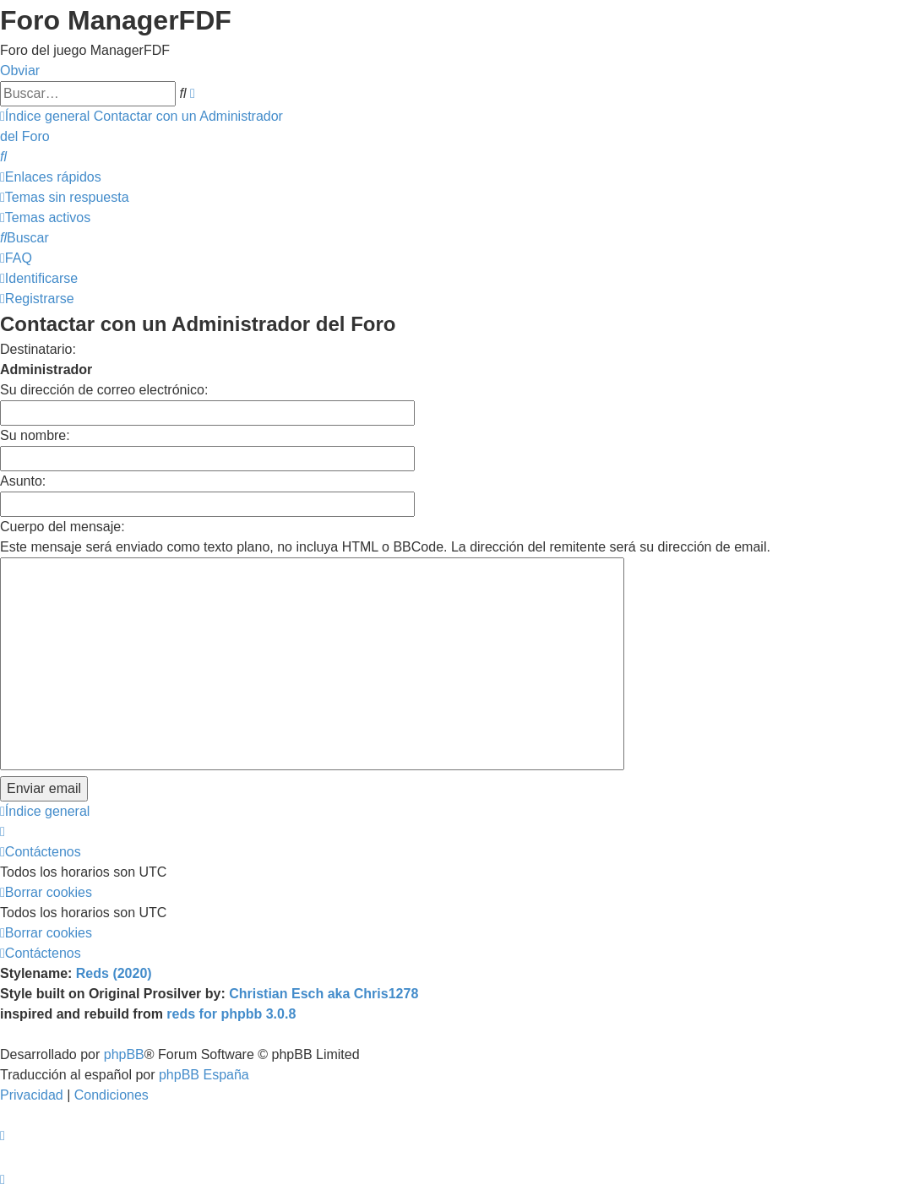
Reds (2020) (114, 973)
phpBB (124, 1054)
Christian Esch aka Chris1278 (323, 993)
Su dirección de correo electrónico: (104, 390)
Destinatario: (38, 349)
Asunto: (23, 481)
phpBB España (204, 1075)
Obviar (20, 70)
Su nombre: (35, 435)
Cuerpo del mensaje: (62, 526)
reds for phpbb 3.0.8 (231, 1014)
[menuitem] (3, 156)
